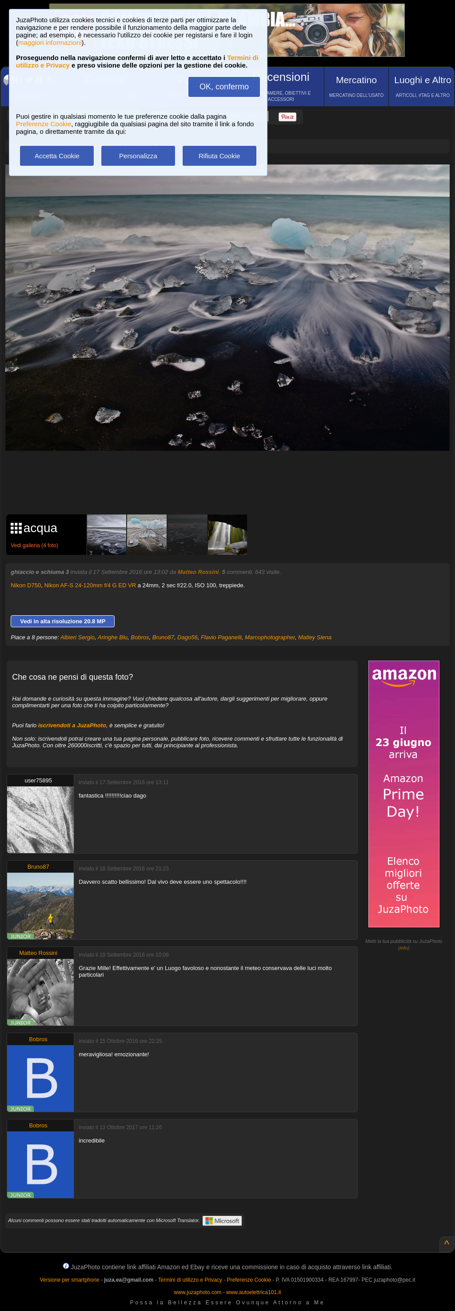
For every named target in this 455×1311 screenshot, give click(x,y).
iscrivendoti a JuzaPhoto (72, 725)
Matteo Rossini (198, 572)
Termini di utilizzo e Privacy (190, 1280)
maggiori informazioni (50, 42)
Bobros (140, 637)
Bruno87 (163, 637)
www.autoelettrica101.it (253, 1292)
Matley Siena (314, 637)
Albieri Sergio (77, 637)
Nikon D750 (26, 585)
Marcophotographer (270, 637)
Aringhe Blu (113, 637)
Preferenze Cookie (43, 124)
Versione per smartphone (69, 1280)
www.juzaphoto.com (198, 1292)
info (404, 947)
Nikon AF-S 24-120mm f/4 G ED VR (90, 585)
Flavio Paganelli (221, 637)
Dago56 (187, 637)
